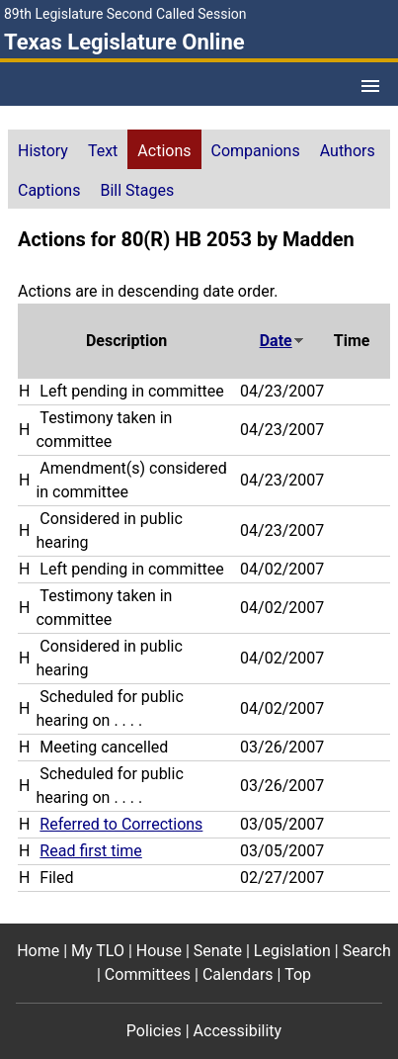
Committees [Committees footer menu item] (148, 974)
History (43, 150)
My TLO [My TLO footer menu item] (97, 950)
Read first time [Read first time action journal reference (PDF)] (90, 850)
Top (297, 974)
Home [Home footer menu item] (38, 950)
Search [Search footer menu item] (367, 950)
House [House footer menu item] (159, 950)
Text (103, 150)
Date (282, 340)
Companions (255, 150)
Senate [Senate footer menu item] (218, 950)
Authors (347, 150)
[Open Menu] (370, 86)
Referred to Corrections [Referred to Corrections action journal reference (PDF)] (121, 824)
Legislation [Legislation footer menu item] (292, 950)
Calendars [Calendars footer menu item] (238, 974)
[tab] (43, 149)
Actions (164, 150)
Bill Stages (137, 190)
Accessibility (238, 1030)
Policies (154, 1030)
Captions (49, 190)
